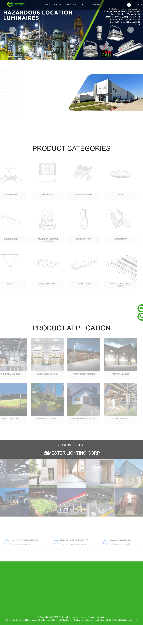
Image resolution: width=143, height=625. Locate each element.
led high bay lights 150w (127, 620)
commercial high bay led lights (18, 620)
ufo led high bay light (107, 620)
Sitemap (91, 617)
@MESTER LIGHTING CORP (72, 453)
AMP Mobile (100, 617)
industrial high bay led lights (43, 620)
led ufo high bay (62, 620)
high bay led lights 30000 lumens (83, 620)
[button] (12, 30)
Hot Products (81, 617)
